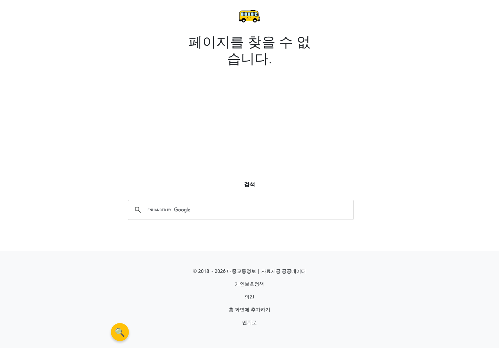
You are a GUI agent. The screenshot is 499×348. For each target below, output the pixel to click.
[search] (240, 210)
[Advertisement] (249, 117)
